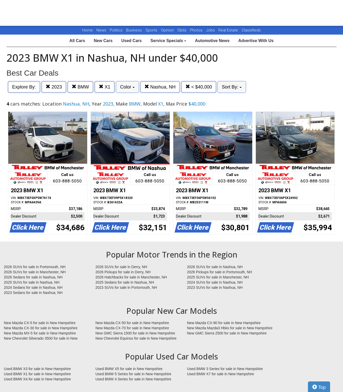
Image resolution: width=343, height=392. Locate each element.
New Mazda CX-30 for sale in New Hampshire (41, 328)
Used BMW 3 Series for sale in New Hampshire (225, 369)
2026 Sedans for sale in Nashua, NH (33, 277)
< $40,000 (198, 87)
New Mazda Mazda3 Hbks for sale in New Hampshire (229, 328)
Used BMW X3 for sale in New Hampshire (37, 369)
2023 (54, 87)
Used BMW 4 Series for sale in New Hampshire (133, 379)
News (101, 30)
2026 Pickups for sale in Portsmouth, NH (219, 272)
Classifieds (251, 30)
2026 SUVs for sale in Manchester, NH (35, 272)
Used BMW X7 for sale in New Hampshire (220, 374)
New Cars (103, 40)
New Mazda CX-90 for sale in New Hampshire (224, 323)
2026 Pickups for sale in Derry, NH (123, 272)
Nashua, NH (160, 87)
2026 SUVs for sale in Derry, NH (121, 267)
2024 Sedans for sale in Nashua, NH (33, 287)
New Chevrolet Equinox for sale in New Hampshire (135, 338)
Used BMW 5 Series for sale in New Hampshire (133, 374)
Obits (182, 30)
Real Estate (228, 30)
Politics (116, 30)
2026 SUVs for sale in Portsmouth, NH (35, 267)
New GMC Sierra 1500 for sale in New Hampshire (135, 333)
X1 (104, 87)
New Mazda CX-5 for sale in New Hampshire (40, 323)
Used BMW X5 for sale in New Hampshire (128, 369)
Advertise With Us (256, 40)
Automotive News (212, 40)
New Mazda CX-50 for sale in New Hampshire (132, 323)
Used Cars (131, 40)
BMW (80, 87)
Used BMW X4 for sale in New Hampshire (37, 379)
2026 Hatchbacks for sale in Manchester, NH (131, 277)
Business (134, 30)
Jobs (211, 30)
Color (127, 87)
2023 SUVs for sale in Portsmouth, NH (126, 287)
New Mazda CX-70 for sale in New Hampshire (132, 328)
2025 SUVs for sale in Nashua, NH (32, 282)
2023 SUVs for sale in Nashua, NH (215, 287)
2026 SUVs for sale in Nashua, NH (215, 267)
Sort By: (232, 87)
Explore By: (24, 87)
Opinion (168, 30)
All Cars (77, 40)
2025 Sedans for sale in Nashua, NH (124, 282)
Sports (151, 30)
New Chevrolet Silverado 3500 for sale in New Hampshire (41, 338)
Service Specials (168, 40)
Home (87, 30)
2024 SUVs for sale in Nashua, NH (215, 282)
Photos (196, 30)
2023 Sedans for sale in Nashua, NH (33, 293)
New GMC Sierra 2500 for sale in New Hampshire (227, 333)
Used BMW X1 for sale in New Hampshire (37, 374)
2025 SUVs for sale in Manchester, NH (218, 277)
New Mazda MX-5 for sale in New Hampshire (40, 333)
